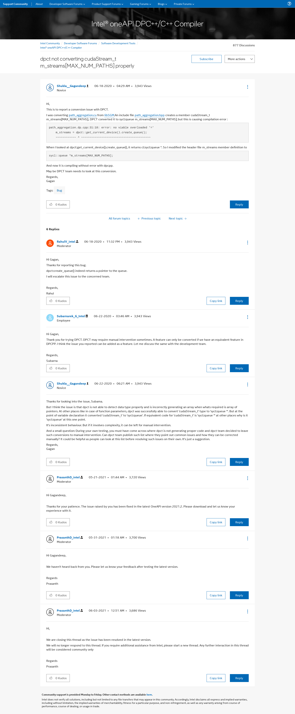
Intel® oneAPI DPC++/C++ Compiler (61, 47)
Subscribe (206, 59)
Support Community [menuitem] (15, 4)
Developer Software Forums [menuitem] (66, 4)
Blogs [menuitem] (161, 4)
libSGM (109, 115)
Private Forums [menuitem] (183, 4)
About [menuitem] (39, 4)
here (149, 694)
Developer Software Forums (80, 43)
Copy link (216, 301)
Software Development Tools (118, 43)
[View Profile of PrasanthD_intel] (70, 477)
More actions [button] (236, 59)
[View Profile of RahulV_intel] (67, 241)
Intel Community (50, 43)
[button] (247, 87)
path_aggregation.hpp (150, 115)
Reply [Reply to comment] (239, 301)
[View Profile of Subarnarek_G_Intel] (72, 316)
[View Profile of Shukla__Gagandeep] (72, 86)
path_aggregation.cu (83, 115)
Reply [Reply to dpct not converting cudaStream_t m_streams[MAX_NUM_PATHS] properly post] (239, 204)
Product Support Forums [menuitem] (106, 4)
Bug (59, 190)
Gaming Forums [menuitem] (139, 4)
